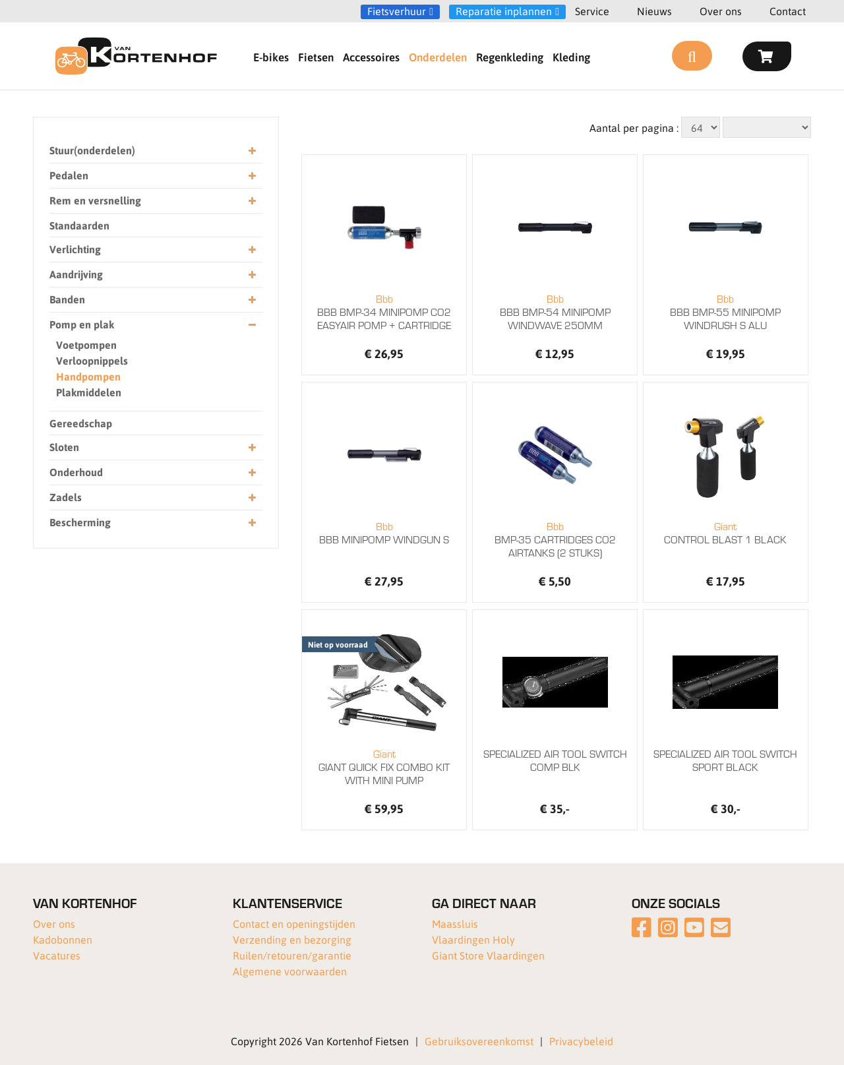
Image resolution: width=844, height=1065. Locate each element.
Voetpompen (86, 344)
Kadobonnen (62, 939)
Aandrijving (152, 274)
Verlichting (152, 249)
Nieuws (654, 11)
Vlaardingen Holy (473, 939)
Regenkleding (509, 56)
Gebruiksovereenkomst (479, 1041)
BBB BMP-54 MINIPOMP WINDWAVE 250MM (554, 312)
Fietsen (316, 56)
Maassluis (455, 923)
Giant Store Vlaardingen (488, 955)
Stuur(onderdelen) (152, 150)
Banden (152, 300)
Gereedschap (80, 423)
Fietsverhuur (396, 11)
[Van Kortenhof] (136, 56)
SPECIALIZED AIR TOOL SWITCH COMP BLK (555, 760)
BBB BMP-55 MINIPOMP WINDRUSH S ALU (725, 312)
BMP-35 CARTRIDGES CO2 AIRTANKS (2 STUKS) (554, 539)
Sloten (152, 447)
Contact (787, 11)
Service (592, 11)
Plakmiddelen (88, 392)
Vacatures (56, 955)
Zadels (152, 497)
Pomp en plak (152, 325)
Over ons (721, 11)
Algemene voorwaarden (290, 971)
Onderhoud (152, 472)
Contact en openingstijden (294, 923)
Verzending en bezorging (292, 939)
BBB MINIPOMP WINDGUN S (384, 533)
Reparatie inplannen (504, 11)
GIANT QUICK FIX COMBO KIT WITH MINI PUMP (384, 767)
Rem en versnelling (152, 201)
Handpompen (88, 376)
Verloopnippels (92, 360)
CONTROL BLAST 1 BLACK (725, 533)
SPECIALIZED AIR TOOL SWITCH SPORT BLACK (725, 760)
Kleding (571, 56)
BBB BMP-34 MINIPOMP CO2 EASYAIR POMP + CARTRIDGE (384, 312)
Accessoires (371, 56)
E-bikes (271, 56)
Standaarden (79, 225)
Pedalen (152, 176)
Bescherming (152, 522)
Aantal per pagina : (633, 128)
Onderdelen (438, 56)
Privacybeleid (581, 1041)
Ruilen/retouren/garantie (292, 955)
